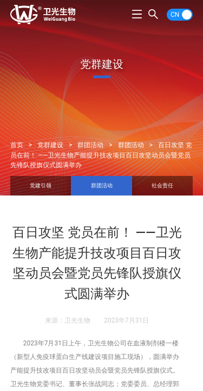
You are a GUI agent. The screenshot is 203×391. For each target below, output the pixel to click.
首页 (16, 145)
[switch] (180, 15)
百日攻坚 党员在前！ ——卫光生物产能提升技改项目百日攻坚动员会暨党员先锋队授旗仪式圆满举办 (101, 155)
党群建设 (50, 145)
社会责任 (162, 185)
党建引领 (40, 185)
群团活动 (90, 145)
